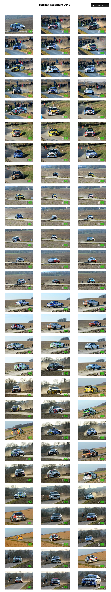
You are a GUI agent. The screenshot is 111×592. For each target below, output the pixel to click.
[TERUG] (100, 5)
